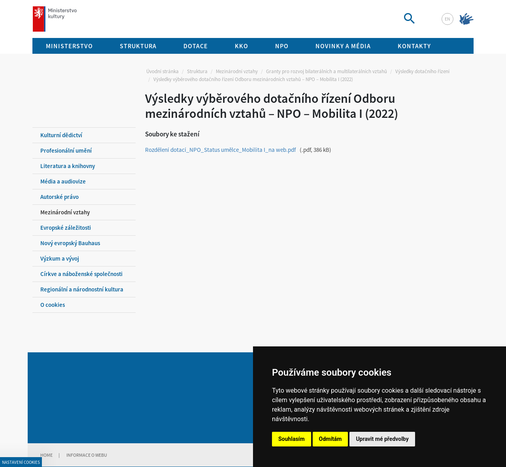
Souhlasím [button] (291, 439)
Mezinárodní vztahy (237, 71)
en (447, 19)
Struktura (197, 71)
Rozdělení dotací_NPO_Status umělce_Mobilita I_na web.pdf (220, 149)
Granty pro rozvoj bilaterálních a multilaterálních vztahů (326, 71)
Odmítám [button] (330, 439)
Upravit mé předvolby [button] (382, 439)
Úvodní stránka (162, 71)
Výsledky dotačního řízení (422, 71)
